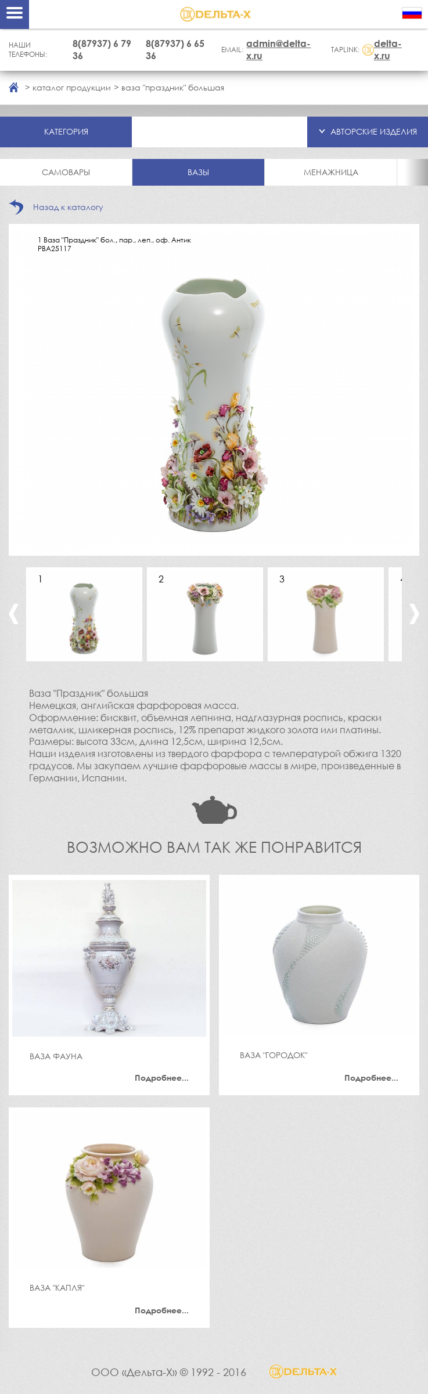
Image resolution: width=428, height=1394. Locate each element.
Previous (14, 614)
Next (414, 614)
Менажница (331, 172)
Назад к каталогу (68, 207)
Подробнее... (162, 1077)
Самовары (66, 172)
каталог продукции (72, 87)
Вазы (198, 172)
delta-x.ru (388, 49)
